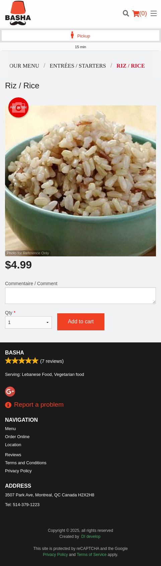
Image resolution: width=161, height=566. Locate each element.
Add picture (18, 107)
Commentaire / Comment (80, 292)
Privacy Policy (18, 470)
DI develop (90, 536)
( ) (139, 13)
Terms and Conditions (26, 462)
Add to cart (81, 321)
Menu (10, 428)
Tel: (22, 504)
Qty (28, 319)
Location (13, 444)
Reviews (13, 454)
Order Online (17, 436)
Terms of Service (91, 554)
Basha (14, 352)
